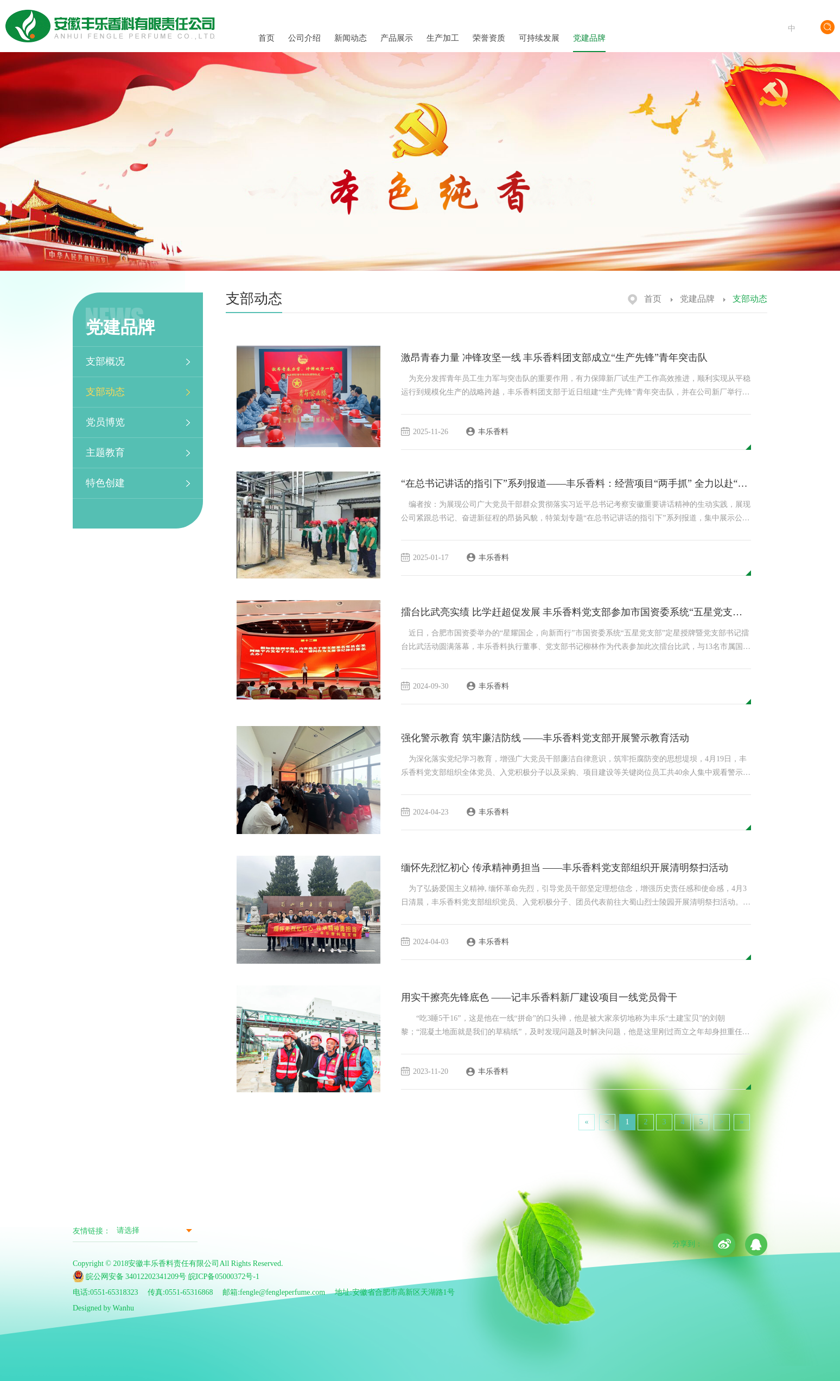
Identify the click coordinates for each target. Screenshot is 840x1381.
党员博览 (105, 422)
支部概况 (105, 361)
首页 (266, 28)
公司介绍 (304, 28)
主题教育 (105, 452)
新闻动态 (350, 28)
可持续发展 (539, 28)
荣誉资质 (489, 27)
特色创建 (105, 483)
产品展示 (396, 27)
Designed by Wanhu (103, 1308)
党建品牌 (589, 28)
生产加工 (443, 28)
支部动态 (105, 391)
